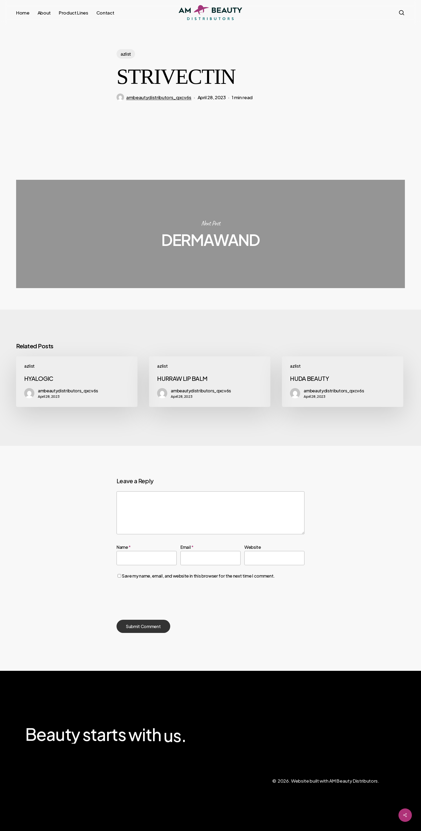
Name (124, 547)
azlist (126, 54)
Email (187, 547)
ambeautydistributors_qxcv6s (158, 97)
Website (252, 547)
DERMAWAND (210, 234)
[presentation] (157, 599)
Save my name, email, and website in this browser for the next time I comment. (198, 576)
